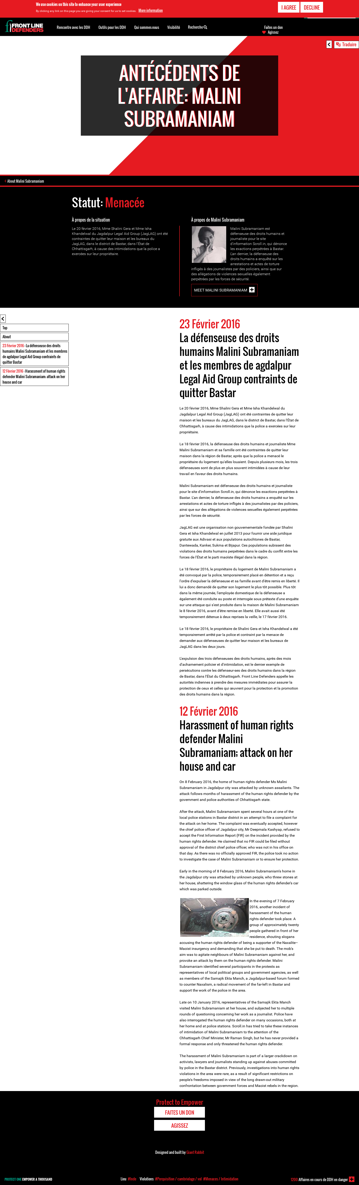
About (7, 336)
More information (151, 10)
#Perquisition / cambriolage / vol (178, 1179)
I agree (288, 7)
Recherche (197, 27)
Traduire (349, 44)
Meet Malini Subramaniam (220, 290)
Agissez (273, 32)
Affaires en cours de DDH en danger (319, 1179)
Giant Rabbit (195, 1152)
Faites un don (273, 27)
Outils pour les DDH (112, 27)
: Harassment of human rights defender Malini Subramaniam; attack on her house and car (34, 376)
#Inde (132, 1179)
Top (5, 327)
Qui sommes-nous (146, 27)
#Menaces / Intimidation (220, 1179)
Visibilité (173, 27)
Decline (312, 7)
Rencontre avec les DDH (73, 27)
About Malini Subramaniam (25, 181)
